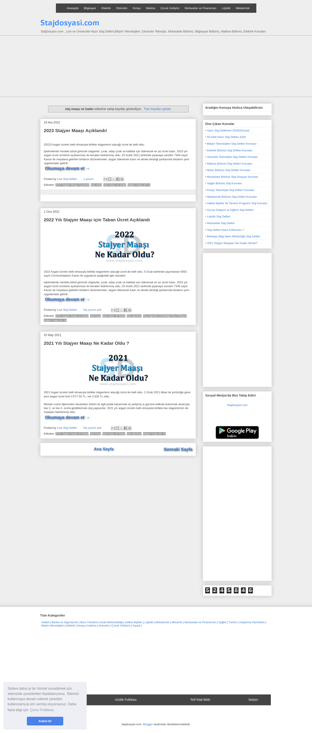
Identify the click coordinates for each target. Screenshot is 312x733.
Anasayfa (72, 8)
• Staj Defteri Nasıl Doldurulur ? (224, 229)
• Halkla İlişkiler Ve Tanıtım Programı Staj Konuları (236, 203)
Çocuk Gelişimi (170, 8)
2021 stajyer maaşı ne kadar (71, 433)
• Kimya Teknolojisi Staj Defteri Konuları (230, 190)
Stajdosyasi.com (69, 23)
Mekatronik (243, 8)
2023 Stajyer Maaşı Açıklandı (72, 184)
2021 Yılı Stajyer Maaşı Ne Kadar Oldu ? (86, 343)
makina (91, 625)
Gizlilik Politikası (126, 699)
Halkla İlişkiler (133, 622)
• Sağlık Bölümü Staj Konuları (223, 183)
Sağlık (222, 622)
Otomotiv (121, 8)
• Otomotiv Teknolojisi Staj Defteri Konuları (231, 157)
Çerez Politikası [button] (42, 710)
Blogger (148, 724)
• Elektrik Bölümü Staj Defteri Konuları (228, 150)
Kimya (137, 8)
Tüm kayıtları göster (157, 109)
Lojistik (226, 8)
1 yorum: (89, 179)
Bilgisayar (90, 8)
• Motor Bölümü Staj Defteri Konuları (227, 170)
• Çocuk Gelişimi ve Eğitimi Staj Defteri (229, 210)
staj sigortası (134, 315)
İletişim (253, 699)
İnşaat (136, 625)
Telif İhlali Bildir (200, 699)
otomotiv (103, 625)
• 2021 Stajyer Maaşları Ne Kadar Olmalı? (231, 243)
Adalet (45, 622)
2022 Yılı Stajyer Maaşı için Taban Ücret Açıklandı (97, 219)
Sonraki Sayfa (178, 449)
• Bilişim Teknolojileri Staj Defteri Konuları (231, 143)
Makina (150, 8)
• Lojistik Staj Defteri (217, 216)
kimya (81, 625)
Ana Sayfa (104, 449)
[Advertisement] (156, 66)
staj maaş (96, 184)
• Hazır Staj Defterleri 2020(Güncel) (227, 130)
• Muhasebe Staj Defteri (220, 223)
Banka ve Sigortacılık (64, 622)
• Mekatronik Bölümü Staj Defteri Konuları (231, 196)
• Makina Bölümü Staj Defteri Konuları (228, 163)
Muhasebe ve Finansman (200, 8)
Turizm (233, 622)
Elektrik (106, 8)
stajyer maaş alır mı (139, 184)
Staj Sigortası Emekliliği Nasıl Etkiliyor (165, 315)
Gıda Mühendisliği (111, 622)
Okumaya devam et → (67, 168)
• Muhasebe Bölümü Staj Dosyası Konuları (231, 176)
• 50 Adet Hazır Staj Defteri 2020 (225, 137)
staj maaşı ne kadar (114, 184)
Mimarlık (177, 622)
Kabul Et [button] (45, 721)
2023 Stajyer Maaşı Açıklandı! (75, 130)
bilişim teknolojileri (52, 625)
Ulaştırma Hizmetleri (252, 622)
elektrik (70, 625)
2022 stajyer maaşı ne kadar (71, 315)
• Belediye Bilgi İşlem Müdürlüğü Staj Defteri (232, 236)
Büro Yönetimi (89, 622)
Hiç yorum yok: (93, 309)
